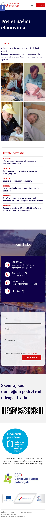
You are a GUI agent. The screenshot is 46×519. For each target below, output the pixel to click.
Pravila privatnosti (32, 353)
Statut (13, 512)
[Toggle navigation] (31, 5)
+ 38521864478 (21, 273)
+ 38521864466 (21, 276)
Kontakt (40, 5)
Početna (4, 512)
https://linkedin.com (18, 291)
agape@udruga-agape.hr (22, 267)
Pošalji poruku (31, 357)
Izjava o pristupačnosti (9, 514)
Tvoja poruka (10, 340)
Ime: (6, 318)
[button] (2, 8)
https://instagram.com (23, 291)
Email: (7, 329)
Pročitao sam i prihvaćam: (22, 353)
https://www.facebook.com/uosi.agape (13, 291)
